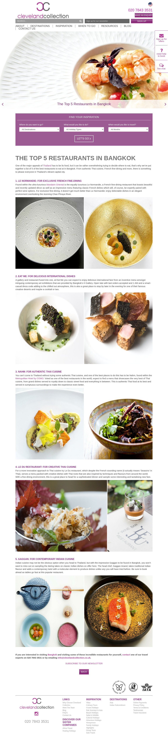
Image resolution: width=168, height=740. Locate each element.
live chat (161, 67)
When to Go (86, 26)
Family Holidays (92, 725)
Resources (109, 26)
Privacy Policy (138, 705)
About (19, 26)
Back (84, 672)
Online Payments (140, 703)
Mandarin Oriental (55, 184)
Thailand (47, 165)
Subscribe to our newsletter (84, 663)
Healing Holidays (69, 731)
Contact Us (27, 28)
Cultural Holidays (92, 718)
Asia (111, 703)
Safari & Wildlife (92, 715)
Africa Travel (67, 728)
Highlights (90, 728)
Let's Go (84, 138)
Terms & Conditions (140, 708)
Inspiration (64, 26)
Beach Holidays (92, 713)
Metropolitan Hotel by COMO (29, 378)
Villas (88, 703)
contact (126, 654)
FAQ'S (65, 713)
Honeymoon (91, 723)
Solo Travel (90, 733)
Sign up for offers (161, 38)
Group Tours (91, 730)
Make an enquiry (143, 15)
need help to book (161, 53)
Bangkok (52, 654)
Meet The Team (69, 708)
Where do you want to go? (31, 124)
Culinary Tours (91, 705)
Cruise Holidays (92, 708)
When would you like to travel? (122, 124)
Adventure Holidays (93, 720)
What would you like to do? (76, 124)
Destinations (40, 26)
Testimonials (138, 710)
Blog (127, 26)
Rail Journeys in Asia (94, 710)
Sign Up (141, 21)
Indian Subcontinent (117, 705)
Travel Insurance (139, 713)
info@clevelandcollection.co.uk (74, 657)
